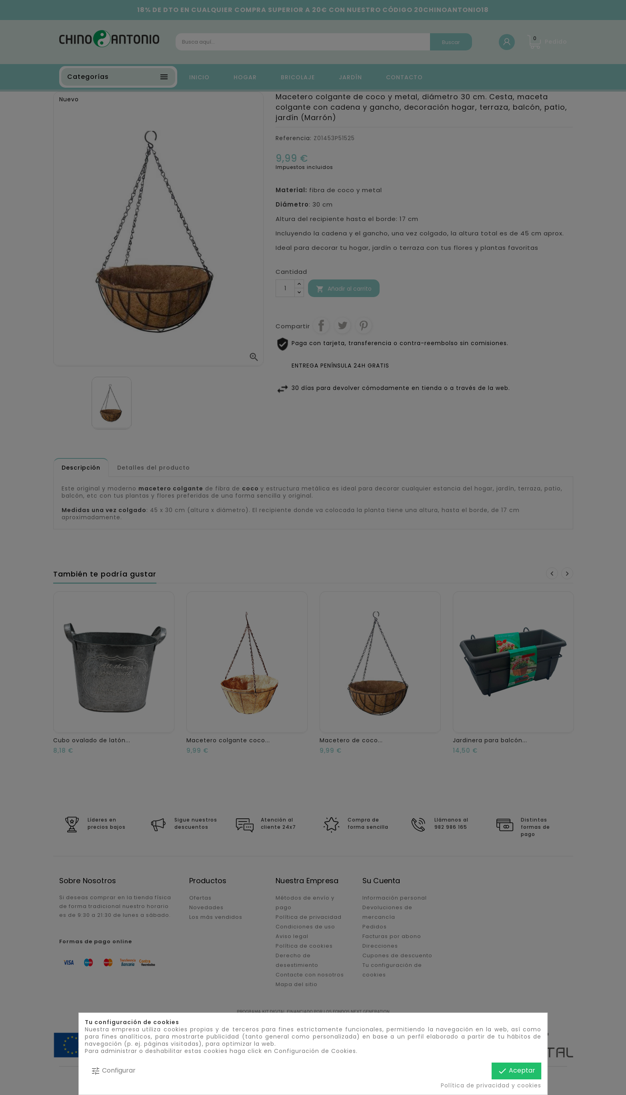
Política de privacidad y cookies (491, 1085)
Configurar (113, 1071)
